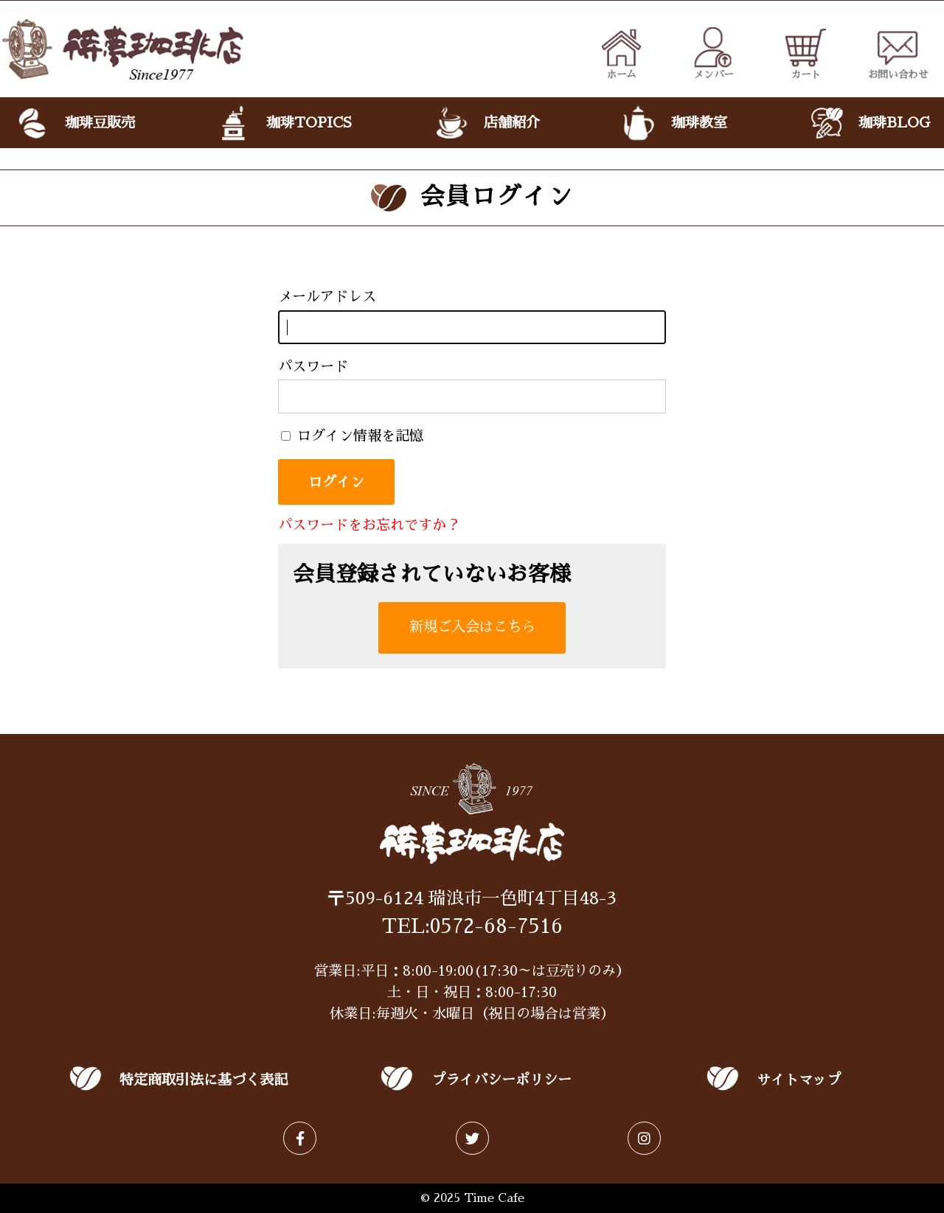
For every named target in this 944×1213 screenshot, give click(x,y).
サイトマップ (799, 1080)
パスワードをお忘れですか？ (369, 525)
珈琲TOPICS (283, 123)
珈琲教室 (673, 123)
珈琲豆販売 (74, 123)
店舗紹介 (485, 123)
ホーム (621, 53)
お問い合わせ (898, 53)
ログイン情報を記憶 (352, 436)
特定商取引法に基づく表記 (203, 1080)
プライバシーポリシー (501, 1080)
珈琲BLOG (869, 123)
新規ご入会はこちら (472, 627)
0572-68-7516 (496, 926)
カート (805, 53)
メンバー (713, 53)
